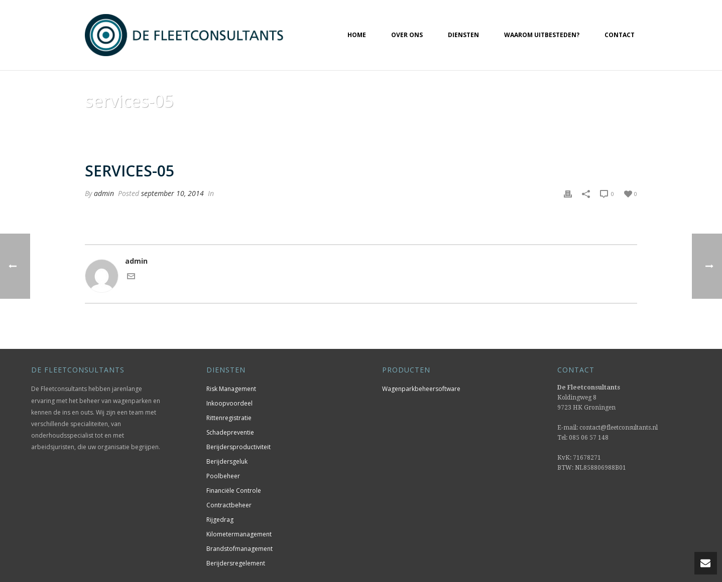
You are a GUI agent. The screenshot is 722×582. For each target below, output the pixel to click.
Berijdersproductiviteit (238, 447)
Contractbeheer (229, 505)
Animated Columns (555, 126)
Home (356, 35)
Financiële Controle (233, 490)
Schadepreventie (230, 432)
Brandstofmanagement (239, 548)
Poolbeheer (223, 476)
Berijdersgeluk (227, 461)
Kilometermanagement (239, 534)
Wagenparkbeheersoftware (421, 388)
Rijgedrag (219, 519)
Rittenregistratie (229, 418)
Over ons (407, 35)
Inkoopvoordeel (229, 403)
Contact (620, 35)
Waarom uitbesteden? (541, 35)
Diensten (463, 35)
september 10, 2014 (172, 193)
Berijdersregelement (235, 563)
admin (104, 193)
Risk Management (231, 388)
